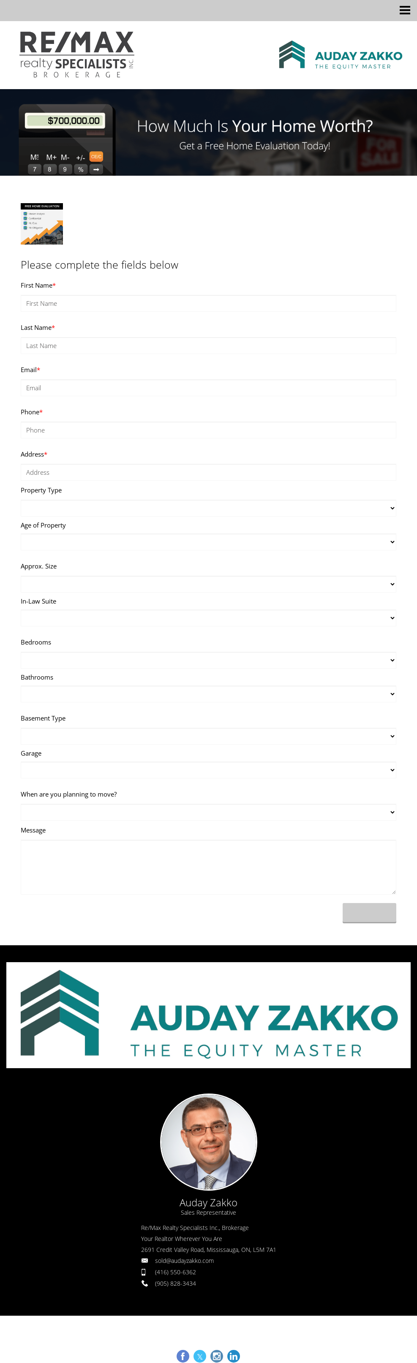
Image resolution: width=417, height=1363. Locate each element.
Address (34, 454)
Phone (32, 412)
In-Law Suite (38, 601)
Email (30, 369)
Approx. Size (39, 566)
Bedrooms (36, 642)
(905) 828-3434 (175, 1283)
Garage (31, 753)
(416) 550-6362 (175, 1272)
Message (33, 830)
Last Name (38, 327)
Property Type (41, 490)
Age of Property (43, 525)
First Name (38, 285)
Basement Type (43, 718)
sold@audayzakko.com (184, 1261)
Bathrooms (37, 677)
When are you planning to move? (69, 794)
